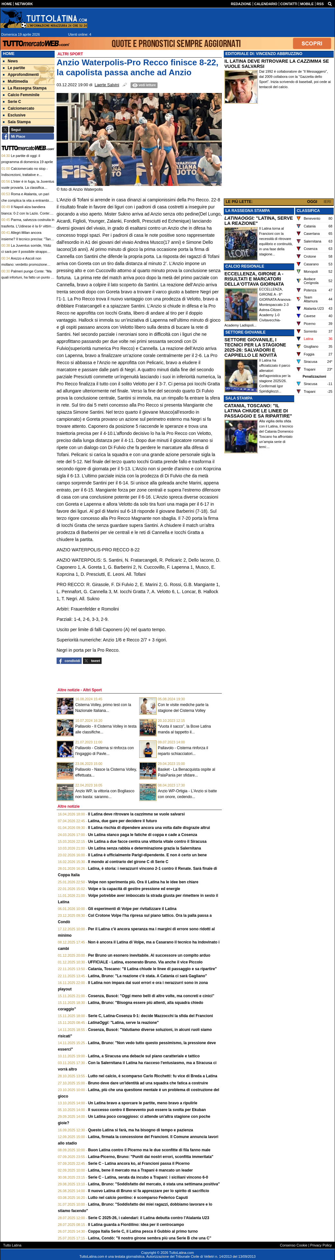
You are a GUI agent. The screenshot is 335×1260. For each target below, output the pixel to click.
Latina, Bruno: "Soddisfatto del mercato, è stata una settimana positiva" (154, 1184)
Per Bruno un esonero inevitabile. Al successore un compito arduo (149, 955)
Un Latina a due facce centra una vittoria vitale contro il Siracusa (147, 841)
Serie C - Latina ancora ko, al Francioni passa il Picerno (139, 1163)
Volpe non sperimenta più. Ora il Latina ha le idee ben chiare (143, 882)
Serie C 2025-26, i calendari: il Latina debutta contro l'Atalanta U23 (148, 1218)
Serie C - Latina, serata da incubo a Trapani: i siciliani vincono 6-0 (148, 1177)
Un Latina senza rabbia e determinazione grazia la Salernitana (144, 848)
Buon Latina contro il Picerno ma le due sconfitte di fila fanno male (149, 1150)
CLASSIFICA (308, 210)
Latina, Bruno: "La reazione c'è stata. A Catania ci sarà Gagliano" (147, 976)
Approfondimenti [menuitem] (21, 74)
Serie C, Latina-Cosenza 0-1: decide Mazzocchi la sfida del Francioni (150, 1016)
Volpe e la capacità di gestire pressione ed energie (134, 889)
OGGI (312, 201)
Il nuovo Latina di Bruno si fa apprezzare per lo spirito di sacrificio (148, 1191)
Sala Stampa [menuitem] (17, 122)
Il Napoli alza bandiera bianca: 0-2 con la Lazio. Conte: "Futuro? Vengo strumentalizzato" (27, 213)
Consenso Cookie (293, 1245)
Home (8, 53)
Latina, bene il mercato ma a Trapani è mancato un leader (140, 1170)
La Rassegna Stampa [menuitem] (25, 88)
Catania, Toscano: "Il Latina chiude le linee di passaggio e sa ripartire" (152, 969)
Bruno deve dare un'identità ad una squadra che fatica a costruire (148, 1083)
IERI (327, 201)
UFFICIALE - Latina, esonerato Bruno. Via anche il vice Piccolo (145, 962)
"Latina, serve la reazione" (123, 1022)
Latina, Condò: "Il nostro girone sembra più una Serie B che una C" (149, 1238)
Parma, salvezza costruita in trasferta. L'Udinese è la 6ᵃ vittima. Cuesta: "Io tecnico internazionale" (27, 226)
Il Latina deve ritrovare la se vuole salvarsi (136, 814)
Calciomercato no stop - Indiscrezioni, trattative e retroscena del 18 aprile (24, 175)
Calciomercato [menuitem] (18, 108)
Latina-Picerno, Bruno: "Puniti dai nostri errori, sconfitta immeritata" (150, 1156)
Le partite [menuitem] (14, 68)
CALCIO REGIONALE (244, 266)
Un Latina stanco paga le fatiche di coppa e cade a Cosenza (142, 834)
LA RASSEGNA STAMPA (247, 210)
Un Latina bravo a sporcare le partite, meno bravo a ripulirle (142, 1103)
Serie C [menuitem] (12, 101)
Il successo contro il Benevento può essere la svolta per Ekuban (147, 1110)
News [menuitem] (10, 61)
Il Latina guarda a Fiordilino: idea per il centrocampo (136, 1224)
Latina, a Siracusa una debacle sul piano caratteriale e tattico (144, 1056)
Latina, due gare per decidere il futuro (122, 821)
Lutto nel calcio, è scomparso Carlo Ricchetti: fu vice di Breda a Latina (152, 1076)
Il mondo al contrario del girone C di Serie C (128, 862)
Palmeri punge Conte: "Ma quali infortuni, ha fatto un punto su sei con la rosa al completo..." (28, 277)
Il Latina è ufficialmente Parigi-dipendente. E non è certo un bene (147, 855)
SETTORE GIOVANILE (245, 332)
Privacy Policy (321, 1245)
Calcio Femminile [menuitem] (21, 95)
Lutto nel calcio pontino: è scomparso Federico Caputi (138, 1197)
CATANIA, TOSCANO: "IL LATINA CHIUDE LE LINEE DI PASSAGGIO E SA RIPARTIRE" (258, 410)
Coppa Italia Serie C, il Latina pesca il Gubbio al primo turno (143, 1231)
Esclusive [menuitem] (14, 115)
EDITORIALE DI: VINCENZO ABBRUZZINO (263, 53)
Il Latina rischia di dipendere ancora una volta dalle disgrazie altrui (149, 827)
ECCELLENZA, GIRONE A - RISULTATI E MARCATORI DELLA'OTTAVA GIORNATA (254, 279)
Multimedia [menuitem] (15, 81)
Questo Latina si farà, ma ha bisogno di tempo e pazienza (140, 1130)
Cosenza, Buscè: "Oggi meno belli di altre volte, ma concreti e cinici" (151, 996)
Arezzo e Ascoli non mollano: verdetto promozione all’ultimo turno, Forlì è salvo (24, 264)
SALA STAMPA (238, 398)
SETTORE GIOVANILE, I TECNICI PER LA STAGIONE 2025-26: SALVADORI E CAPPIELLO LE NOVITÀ (255, 347)
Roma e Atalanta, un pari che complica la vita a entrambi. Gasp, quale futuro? (25, 200)
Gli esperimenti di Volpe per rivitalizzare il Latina (132, 908)
